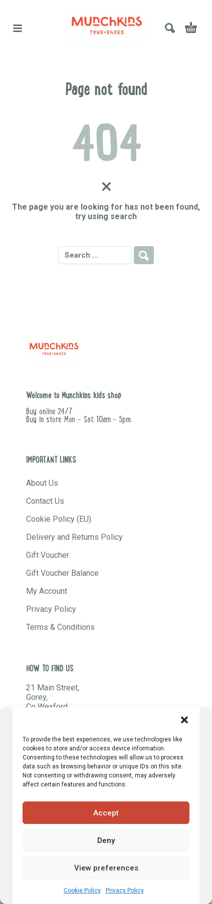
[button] (184, 720)
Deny (106, 840)
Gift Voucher (47, 555)
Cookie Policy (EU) (58, 519)
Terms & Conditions (60, 627)
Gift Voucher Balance (62, 573)
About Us (42, 483)
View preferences (106, 867)
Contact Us (45, 501)
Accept (106, 812)
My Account (46, 591)
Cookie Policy (82, 890)
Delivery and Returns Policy (74, 537)
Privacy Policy (125, 890)
